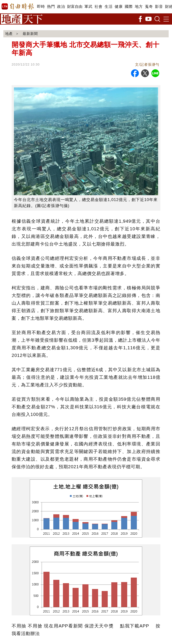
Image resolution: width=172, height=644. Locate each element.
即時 (41, 6)
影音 (159, 6)
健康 (119, 6)
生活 (108, 6)
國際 (129, 6)
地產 (9, 34)
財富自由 (74, 6)
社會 (98, 6)
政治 (61, 6)
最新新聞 (30, 34)
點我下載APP (134, 625)
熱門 (51, 6)
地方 (139, 6)
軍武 (88, 6)
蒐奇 (149, 6)
